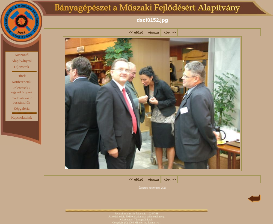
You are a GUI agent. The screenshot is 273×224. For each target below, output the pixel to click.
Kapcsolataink (21, 117)
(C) (126, 222)
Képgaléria (21, 108)
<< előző (136, 32)
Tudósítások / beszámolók (22, 100)
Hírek (21, 76)
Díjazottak (21, 67)
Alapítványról (21, 61)
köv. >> (170, 32)
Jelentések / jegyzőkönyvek (21, 90)
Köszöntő (21, 55)
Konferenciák (22, 82)
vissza (153, 32)
